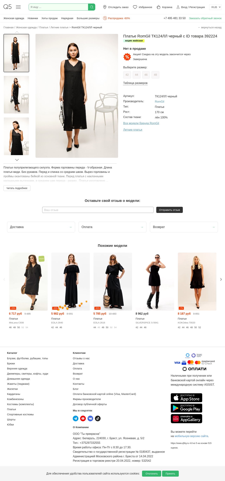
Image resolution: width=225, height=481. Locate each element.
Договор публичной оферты (90, 404)
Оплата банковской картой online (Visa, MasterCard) (104, 393)
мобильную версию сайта (191, 436)
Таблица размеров (135, 83)
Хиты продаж (49, 18)
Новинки (33, 18)
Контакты (78, 383)
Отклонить (152, 473)
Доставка (78, 363)
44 (136, 74)
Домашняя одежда (18, 378)
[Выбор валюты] (215, 7)
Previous (4, 279)
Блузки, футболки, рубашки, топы (27, 358)
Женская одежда (14, 18)
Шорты (11, 419)
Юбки (10, 424)
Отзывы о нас (81, 358)
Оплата (77, 368)
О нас (76, 378)
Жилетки (12, 388)
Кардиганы (13, 393)
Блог (75, 388)
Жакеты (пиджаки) (18, 383)
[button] (17, 32)
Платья (11, 409)
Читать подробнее (17, 188)
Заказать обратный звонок (205, 18)
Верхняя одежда (17, 368)
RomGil (159, 101)
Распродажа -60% (116, 18)
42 (127, 74)
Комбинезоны (15, 399)
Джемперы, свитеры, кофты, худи (27, 373)
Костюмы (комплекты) (20, 404)
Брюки (11, 363)
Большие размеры (88, 18)
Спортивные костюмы (20, 414)
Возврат (78, 373)
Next (221, 279)
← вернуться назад (209, 27)
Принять (170, 473)
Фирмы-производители (87, 399)
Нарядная (67, 18)
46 (146, 74)
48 (155, 74)
